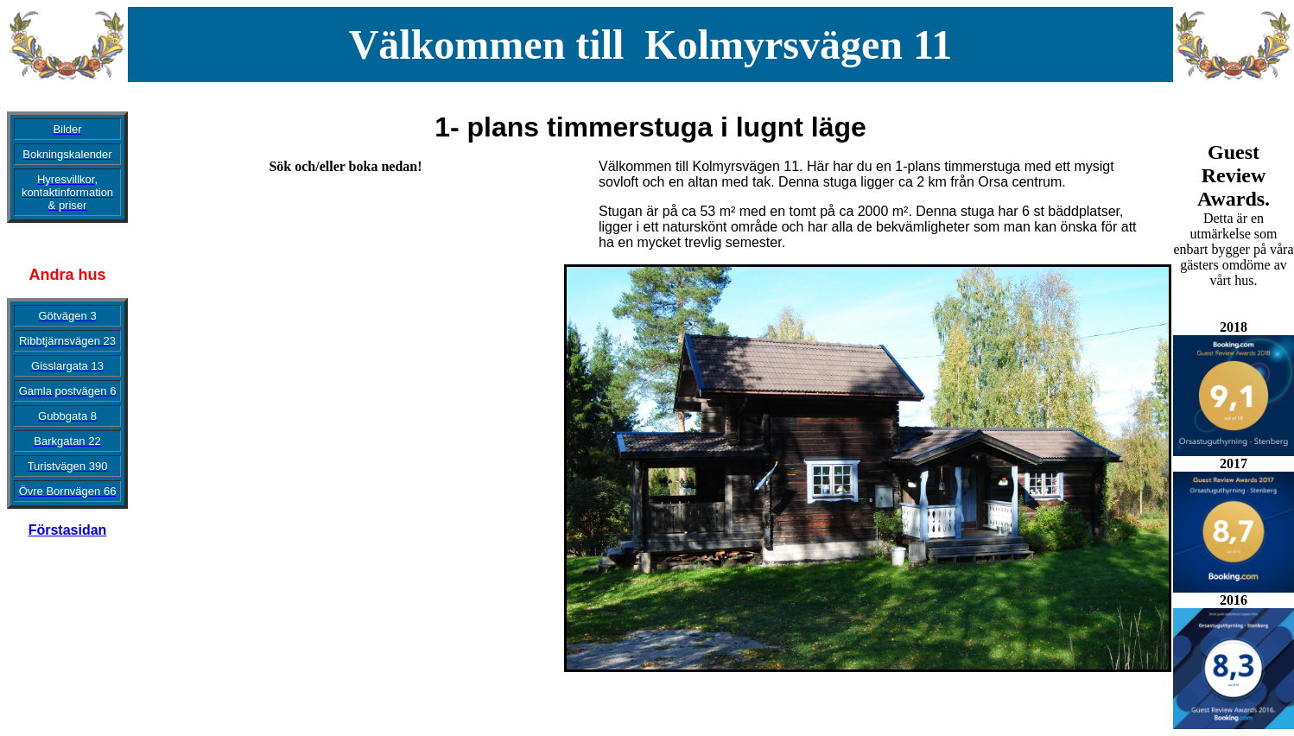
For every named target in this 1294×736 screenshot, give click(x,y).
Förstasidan (68, 530)
